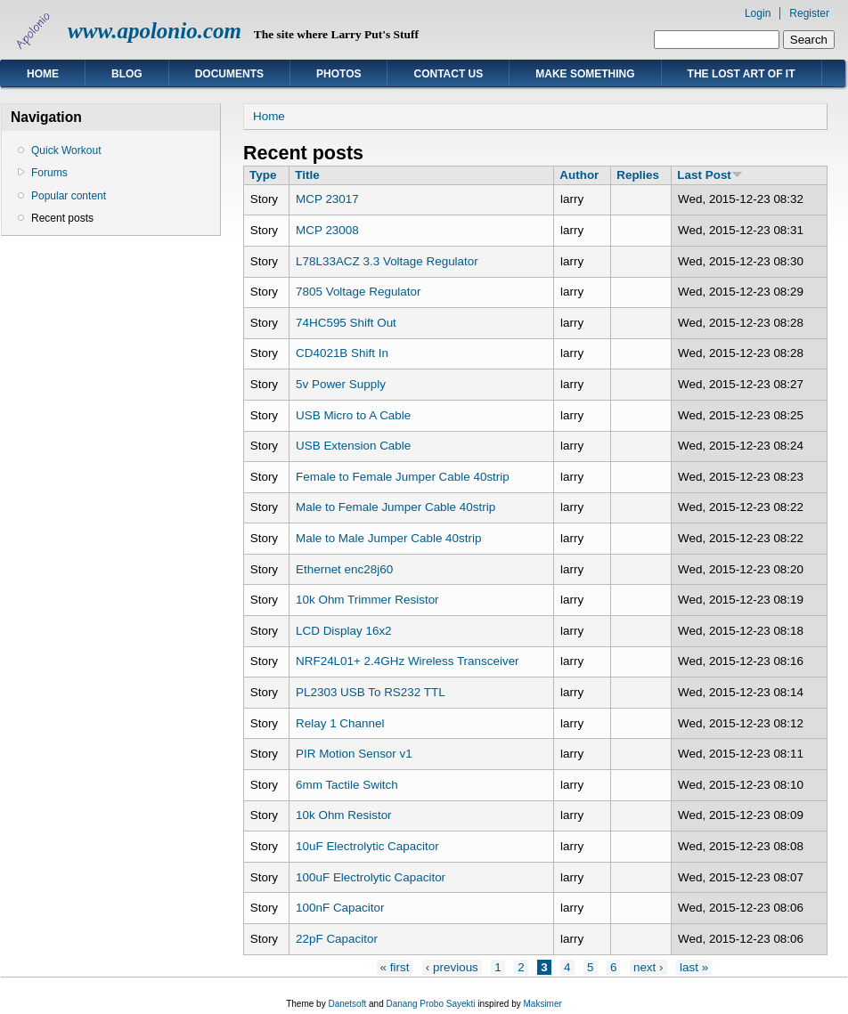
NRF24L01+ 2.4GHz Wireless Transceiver (407, 661)
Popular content (68, 196)
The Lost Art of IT (741, 74)
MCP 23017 (327, 199)
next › (648, 967)
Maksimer (542, 1004)
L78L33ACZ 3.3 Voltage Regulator (387, 261)
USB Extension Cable (353, 445)
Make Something (584, 74)
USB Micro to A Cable (353, 415)
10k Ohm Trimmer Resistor (367, 599)
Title (307, 175)
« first (395, 967)
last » (694, 967)
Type (262, 175)
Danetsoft (347, 1004)
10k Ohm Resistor (344, 815)
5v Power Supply (341, 384)
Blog (127, 74)
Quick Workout (66, 150)
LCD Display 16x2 (344, 630)
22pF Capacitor (337, 938)
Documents (229, 74)
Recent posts (62, 218)
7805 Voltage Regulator (358, 291)
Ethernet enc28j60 (344, 569)
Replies (637, 175)
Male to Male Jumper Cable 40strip (388, 538)
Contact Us (448, 74)
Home (43, 74)
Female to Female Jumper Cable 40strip (403, 476)
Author (579, 175)
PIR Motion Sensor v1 (354, 753)
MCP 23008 (327, 230)
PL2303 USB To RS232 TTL (370, 692)
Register (809, 13)
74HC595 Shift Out (346, 322)
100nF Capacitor (340, 907)
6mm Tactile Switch (347, 784)
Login (758, 13)
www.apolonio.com (154, 31)
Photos (338, 74)
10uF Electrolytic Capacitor (367, 846)
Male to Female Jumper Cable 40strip (395, 507)
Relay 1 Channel (340, 723)
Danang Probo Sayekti (430, 1004)
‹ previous (452, 967)
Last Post (709, 175)
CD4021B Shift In (342, 353)
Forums (49, 172)
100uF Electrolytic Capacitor (370, 877)
